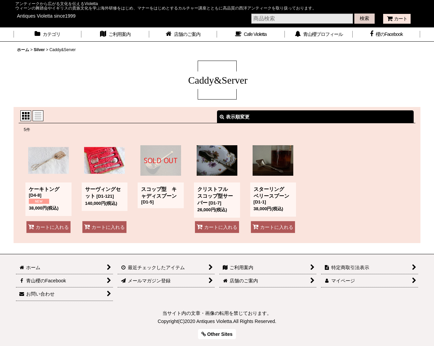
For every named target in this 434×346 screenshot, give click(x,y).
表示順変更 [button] (235, 117)
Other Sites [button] (217, 334)
